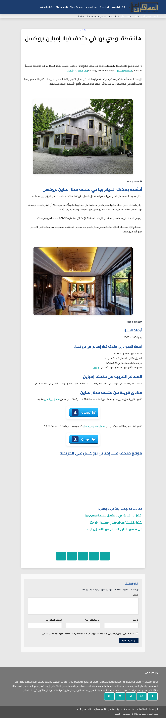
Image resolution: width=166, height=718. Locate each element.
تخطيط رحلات (46, 7)
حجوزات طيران (76, 7)
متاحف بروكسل (124, 70)
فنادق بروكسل (52, 399)
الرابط (96, 367)
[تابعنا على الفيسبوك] (152, 696)
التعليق (134, 595)
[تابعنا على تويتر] (131, 696)
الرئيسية (115, 7)
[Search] (123, 7)
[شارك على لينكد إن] (61, 556)
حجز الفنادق (91, 7)
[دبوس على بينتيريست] (72, 556)
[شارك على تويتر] (94, 556)
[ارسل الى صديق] (83, 556)
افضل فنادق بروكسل (94, 426)
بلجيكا (135, 16)
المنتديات (104, 7)
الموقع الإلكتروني (54, 620)
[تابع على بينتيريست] (109, 696)
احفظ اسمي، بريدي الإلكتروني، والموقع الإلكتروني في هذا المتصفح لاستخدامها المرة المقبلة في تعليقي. (87, 634)
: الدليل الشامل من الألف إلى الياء (107, 529)
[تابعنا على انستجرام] (142, 696)
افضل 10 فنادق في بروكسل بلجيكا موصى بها (113, 515)
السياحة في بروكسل (77, 70)
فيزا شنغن (135, 529)
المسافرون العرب (148, 16)
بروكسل (125, 16)
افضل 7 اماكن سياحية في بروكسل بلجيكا (116, 522)
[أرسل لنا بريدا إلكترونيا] (120, 696)
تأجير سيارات (61, 7)
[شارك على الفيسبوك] (105, 556)
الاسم (135, 620)
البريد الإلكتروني (92, 620)
